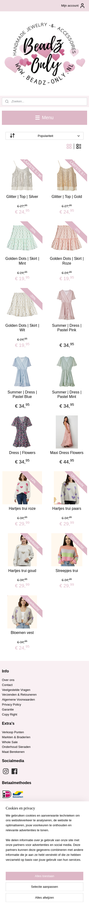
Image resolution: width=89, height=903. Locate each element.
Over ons (8, 680)
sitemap (44, 886)
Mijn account (73, 6)
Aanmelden (13, 867)
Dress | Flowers (22, 453)
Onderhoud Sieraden (16, 747)
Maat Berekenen (13, 752)
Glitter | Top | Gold (67, 197)
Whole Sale (10, 742)
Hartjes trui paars (66, 509)
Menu (44, 117)
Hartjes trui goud (22, 571)
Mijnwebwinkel (51, 894)
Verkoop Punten (13, 732)
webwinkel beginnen (68, 886)
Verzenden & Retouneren (19, 694)
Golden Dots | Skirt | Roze (67, 261)
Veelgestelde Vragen (16, 690)
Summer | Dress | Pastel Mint (66, 394)
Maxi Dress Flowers (66, 453)
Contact (7, 685)
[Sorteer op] (44, 136)
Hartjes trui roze (22, 509)
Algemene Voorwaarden (18, 699)
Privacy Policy (11, 704)
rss (53, 886)
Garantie (8, 709)
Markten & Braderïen (16, 737)
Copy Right (9, 714)
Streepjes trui (67, 571)
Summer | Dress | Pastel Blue (22, 394)
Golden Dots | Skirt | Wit (22, 327)
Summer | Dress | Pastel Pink (66, 327)
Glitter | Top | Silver (22, 197)
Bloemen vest (22, 633)
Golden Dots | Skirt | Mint (22, 261)
